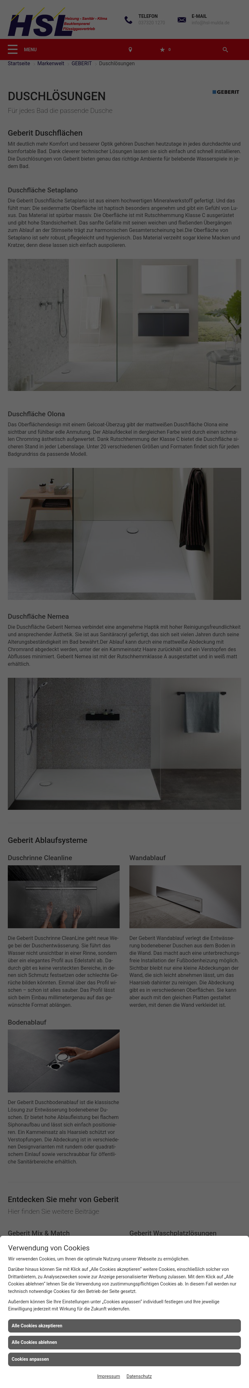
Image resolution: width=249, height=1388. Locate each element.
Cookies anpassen (30, 1359)
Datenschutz (139, 1376)
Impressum (108, 1376)
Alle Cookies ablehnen (34, 1342)
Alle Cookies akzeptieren (37, 1325)
